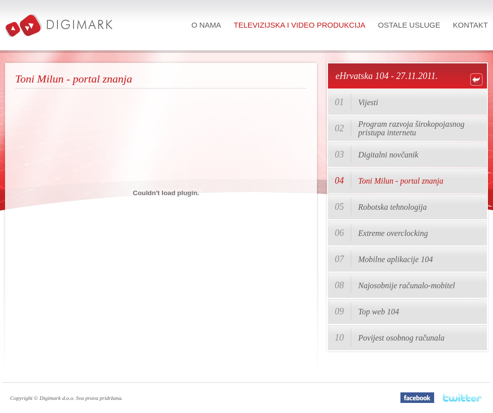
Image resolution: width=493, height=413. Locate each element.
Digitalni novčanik (388, 154)
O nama (206, 25)
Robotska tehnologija (392, 207)
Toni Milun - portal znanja (400, 181)
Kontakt (470, 25)
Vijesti (368, 102)
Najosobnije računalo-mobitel (406, 285)
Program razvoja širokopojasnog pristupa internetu (411, 128)
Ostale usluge (409, 25)
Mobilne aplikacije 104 (395, 259)
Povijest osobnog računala (401, 338)
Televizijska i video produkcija (300, 25)
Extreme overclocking (393, 233)
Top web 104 (378, 311)
